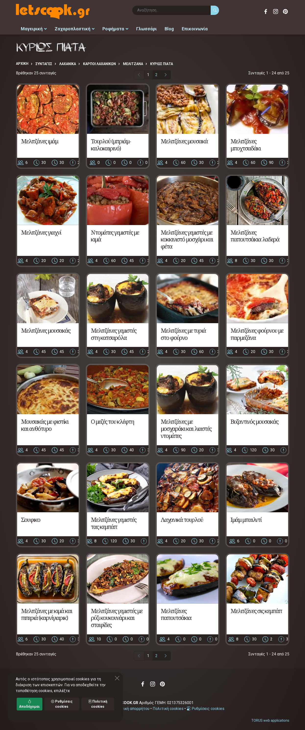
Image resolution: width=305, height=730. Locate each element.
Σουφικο (30, 518)
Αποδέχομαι (29, 703)
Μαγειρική (34, 28)
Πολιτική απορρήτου (131, 707)
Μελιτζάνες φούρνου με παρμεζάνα (257, 332)
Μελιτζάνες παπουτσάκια (176, 613)
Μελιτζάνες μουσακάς (45, 329)
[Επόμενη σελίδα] (165, 74)
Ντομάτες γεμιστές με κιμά (115, 234)
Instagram (276, 11)
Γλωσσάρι (146, 28)
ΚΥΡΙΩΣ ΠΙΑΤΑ (161, 63)
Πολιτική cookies (168, 707)
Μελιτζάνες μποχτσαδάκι (246, 143)
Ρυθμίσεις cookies (205, 707)
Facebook (266, 11)
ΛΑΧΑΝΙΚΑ (67, 63)
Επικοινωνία (195, 28)
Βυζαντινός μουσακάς (254, 420)
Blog (169, 28)
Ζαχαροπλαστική (75, 28)
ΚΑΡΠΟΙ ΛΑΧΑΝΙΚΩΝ (99, 63)
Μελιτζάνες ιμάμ (39, 140)
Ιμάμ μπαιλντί (246, 518)
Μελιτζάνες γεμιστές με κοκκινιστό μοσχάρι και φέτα (187, 238)
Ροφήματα (115, 28)
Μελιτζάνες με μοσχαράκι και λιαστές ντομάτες (186, 427)
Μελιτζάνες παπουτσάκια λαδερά (255, 234)
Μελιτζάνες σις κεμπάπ (256, 609)
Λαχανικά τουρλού (182, 518)
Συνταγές (44, 63)
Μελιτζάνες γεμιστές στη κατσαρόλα (113, 332)
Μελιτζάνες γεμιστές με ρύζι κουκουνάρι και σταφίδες (116, 616)
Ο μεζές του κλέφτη (112, 420)
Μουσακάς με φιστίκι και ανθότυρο (44, 423)
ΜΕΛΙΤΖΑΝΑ (133, 63)
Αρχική (22, 63)
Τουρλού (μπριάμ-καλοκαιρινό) (111, 143)
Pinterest (285, 11)
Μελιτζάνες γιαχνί (41, 231)
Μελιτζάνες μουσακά (184, 140)
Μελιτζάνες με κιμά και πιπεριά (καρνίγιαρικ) (46, 613)
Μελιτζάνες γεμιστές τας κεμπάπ (113, 522)
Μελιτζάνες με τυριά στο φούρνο (183, 332)
